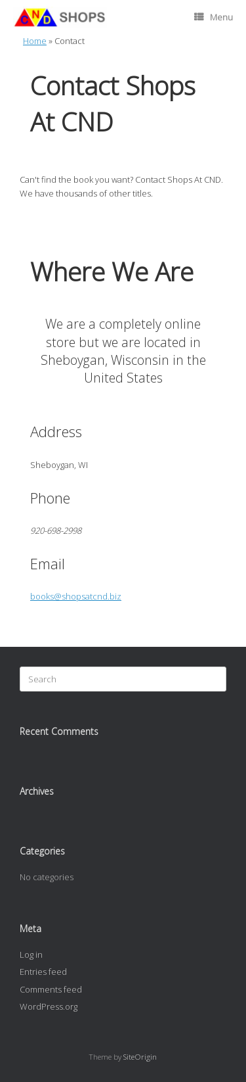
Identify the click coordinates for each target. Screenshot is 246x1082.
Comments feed (51, 989)
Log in (31, 954)
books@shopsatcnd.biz (75, 596)
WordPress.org (48, 1006)
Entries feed (43, 971)
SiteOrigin (140, 1057)
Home (35, 41)
